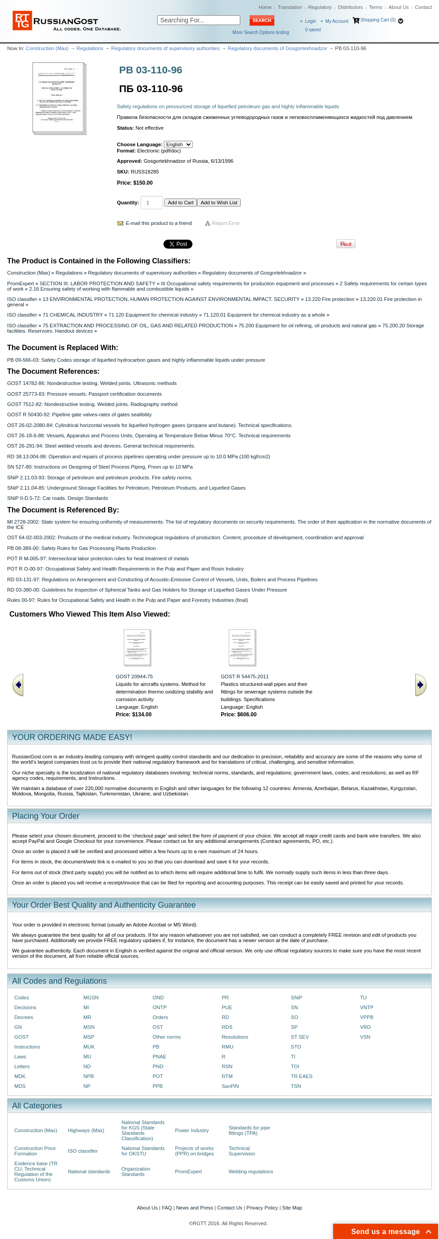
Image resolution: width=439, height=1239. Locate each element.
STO (296, 1046)
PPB (158, 1086)
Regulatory (320, 7)
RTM (227, 1076)
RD (225, 1017)
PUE (227, 1007)
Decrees (23, 1017)
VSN (365, 1037)
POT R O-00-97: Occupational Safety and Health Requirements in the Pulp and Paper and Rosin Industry (125, 568)
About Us (399, 7)
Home (265, 7)
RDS (227, 1027)
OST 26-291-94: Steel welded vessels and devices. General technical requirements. (101, 445)
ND (87, 1066)
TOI (295, 1066)
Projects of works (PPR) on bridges (194, 1151)
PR (225, 997)
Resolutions (235, 1037)
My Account (337, 21)
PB (156, 1046)
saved (313, 29)
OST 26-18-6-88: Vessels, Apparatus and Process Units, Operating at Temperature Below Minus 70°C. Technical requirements (149, 435)
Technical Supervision (242, 1151)
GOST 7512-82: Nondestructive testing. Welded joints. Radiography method (92, 404)
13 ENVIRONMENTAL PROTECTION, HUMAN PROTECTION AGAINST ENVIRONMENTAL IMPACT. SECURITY (171, 299)
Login (310, 21)
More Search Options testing (261, 32)
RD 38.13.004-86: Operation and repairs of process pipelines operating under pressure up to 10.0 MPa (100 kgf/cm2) (138, 456)
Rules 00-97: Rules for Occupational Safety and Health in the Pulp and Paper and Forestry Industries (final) (127, 600)
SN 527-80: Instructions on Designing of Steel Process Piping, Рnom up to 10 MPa (99, 466)
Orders (160, 1017)
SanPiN (230, 1086)
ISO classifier (22, 299)
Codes (21, 997)
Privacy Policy (262, 1207)
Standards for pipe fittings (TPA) (249, 1130)
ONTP (160, 1007)
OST (158, 1027)
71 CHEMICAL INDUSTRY (73, 314)
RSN (227, 1066)
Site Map (292, 1207)
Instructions (27, 1046)
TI (293, 1056)
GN (18, 1027)
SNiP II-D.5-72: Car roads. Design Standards (57, 498)
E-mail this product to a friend (159, 223)
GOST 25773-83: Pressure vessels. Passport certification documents (84, 394)
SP (294, 1027)
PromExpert (20, 283)
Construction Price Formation (35, 1151)
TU (363, 997)
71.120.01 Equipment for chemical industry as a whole (264, 314)
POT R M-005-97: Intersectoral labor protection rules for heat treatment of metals (97, 558)
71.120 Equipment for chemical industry (153, 314)
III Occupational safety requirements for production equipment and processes (247, 283)
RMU (227, 1046)
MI (86, 1007)
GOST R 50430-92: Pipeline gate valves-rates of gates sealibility (79, 414)
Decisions (25, 1007)
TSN (296, 1086)
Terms (375, 7)
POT (158, 1076)
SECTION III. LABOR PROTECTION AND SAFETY (97, 283)
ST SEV (300, 1037)
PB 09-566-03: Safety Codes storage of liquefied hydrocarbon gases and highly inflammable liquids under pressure (136, 360)
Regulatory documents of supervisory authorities (165, 48)
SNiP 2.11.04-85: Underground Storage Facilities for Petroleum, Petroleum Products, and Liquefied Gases (126, 488)
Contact (423, 7)
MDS (19, 1086)
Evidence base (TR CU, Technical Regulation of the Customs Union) (36, 1171)
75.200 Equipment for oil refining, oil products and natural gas (307, 325)
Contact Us (229, 1207)
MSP (89, 1037)
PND (158, 1066)
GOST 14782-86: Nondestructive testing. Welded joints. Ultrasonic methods (92, 383)
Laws (20, 1056)
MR (88, 1017)
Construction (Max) (47, 48)
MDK (19, 1076)
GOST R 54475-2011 (244, 676)
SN (294, 1007)
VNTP (366, 1007)
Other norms (167, 1037)
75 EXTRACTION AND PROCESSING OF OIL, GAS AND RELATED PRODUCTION (138, 325)
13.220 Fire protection (330, 299)
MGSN (91, 997)
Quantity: (128, 202)
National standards (89, 1171)
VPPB (366, 1017)
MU (88, 1056)
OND (158, 997)
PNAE (160, 1056)
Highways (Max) (86, 1130)
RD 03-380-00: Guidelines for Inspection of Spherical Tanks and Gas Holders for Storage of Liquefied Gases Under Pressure (147, 589)
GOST (21, 1037)
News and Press (194, 1207)
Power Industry (192, 1130)
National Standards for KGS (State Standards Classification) (143, 1130)
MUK (89, 1046)
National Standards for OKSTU (143, 1151)
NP (87, 1086)
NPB (89, 1076)
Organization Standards (135, 1171)
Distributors (350, 7)
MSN (89, 1027)
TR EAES (302, 1076)
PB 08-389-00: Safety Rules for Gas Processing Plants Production (81, 548)
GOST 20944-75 (134, 676)
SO (294, 1017)
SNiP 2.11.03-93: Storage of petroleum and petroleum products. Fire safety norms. (99, 477)
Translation (290, 7)
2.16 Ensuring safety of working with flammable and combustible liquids (109, 289)
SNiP (296, 997)
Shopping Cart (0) (378, 19)
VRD (365, 1027)
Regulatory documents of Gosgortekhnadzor (277, 48)
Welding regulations (251, 1171)
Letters (22, 1066)
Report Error (226, 223)
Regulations (89, 48)
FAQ (167, 1207)
